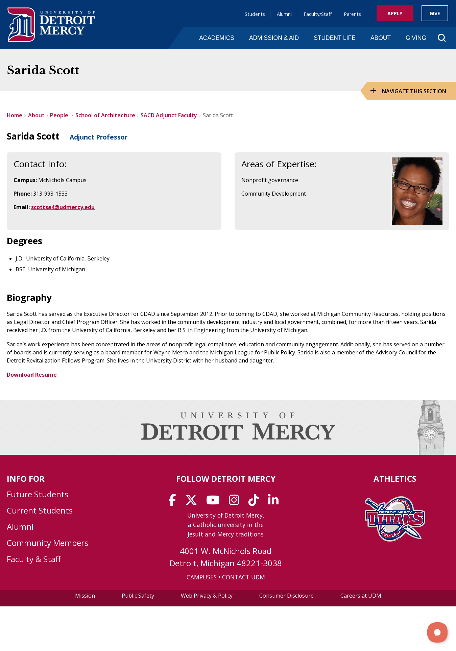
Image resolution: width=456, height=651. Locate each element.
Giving (416, 37)
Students (255, 14)
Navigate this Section (414, 91)
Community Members (47, 542)
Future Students (37, 494)
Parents (352, 14)
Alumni (284, 14)
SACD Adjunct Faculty (169, 115)
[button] (437, 632)
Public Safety (138, 595)
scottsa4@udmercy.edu (63, 207)
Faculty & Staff (34, 559)
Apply (395, 13)
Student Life (335, 37)
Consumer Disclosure (286, 595)
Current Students (40, 510)
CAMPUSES (202, 577)
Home (14, 115)
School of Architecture (105, 115)
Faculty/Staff (318, 14)
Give (435, 13)
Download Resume (32, 374)
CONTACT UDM (243, 577)
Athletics (395, 478)
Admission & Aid (274, 37)
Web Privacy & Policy (207, 595)
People (60, 115)
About (380, 37)
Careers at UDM (360, 595)
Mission (85, 595)
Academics (216, 37)
